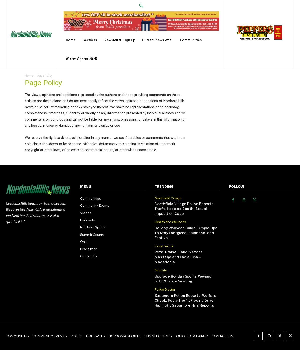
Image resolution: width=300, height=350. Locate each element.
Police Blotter (165, 290)
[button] (141, 5)
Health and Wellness (170, 222)
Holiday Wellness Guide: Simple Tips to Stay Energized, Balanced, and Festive (186, 233)
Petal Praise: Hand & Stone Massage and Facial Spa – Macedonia (179, 257)
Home (29, 76)
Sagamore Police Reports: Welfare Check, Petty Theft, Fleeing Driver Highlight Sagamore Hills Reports (185, 301)
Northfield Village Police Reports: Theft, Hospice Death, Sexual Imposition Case (184, 209)
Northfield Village (168, 198)
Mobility (161, 270)
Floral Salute (164, 246)
